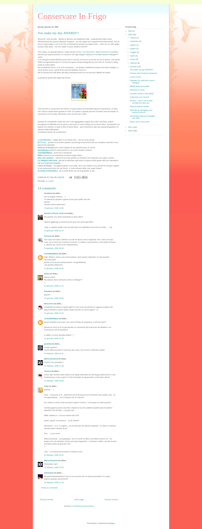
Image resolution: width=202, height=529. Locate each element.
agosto (133, 45)
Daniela (114, 52)
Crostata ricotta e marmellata (141, 93)
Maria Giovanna (102, 52)
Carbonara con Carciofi (139, 97)
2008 (130, 35)
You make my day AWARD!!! (141, 70)
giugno (133, 48)
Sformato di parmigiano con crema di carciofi (141, 111)
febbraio (134, 63)
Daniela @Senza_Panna (54, 213)
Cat (83, 52)
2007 (130, 127)
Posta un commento (49, 488)
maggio (133, 52)
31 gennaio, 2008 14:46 (54, 208)
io (46, 181)
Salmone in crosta (137, 90)
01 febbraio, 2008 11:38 (54, 366)
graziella (47, 344)
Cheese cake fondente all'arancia (143, 73)
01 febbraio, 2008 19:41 (54, 455)
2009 (130, 31)
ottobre (133, 38)
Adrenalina (49, 473)
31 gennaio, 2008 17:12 (54, 286)
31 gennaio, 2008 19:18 (54, 313)
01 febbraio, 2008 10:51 (54, 353)
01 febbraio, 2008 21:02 (54, 467)
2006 (130, 131)
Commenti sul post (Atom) (83, 506)
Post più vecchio (111, 499)
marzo (133, 59)
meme (50, 181)
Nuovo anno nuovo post (139, 122)
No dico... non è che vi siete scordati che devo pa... (141, 102)
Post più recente (46, 499)
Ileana (46, 274)
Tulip (46, 386)
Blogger (112, 523)
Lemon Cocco (135, 77)
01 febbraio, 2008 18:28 (54, 381)
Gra (79, 52)
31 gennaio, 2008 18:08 (54, 298)
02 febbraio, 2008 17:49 (54, 482)
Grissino (48, 236)
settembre (134, 41)
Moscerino (90, 52)
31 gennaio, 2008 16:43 (54, 268)
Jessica (47, 371)
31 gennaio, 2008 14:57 (54, 231)
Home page (79, 499)
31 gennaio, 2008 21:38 (54, 338)
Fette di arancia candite (139, 106)
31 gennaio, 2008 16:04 (54, 248)
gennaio (133, 66)
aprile (132, 56)
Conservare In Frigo (72, 16)
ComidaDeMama (51, 254)
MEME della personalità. (140, 86)
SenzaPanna (43, 150)
